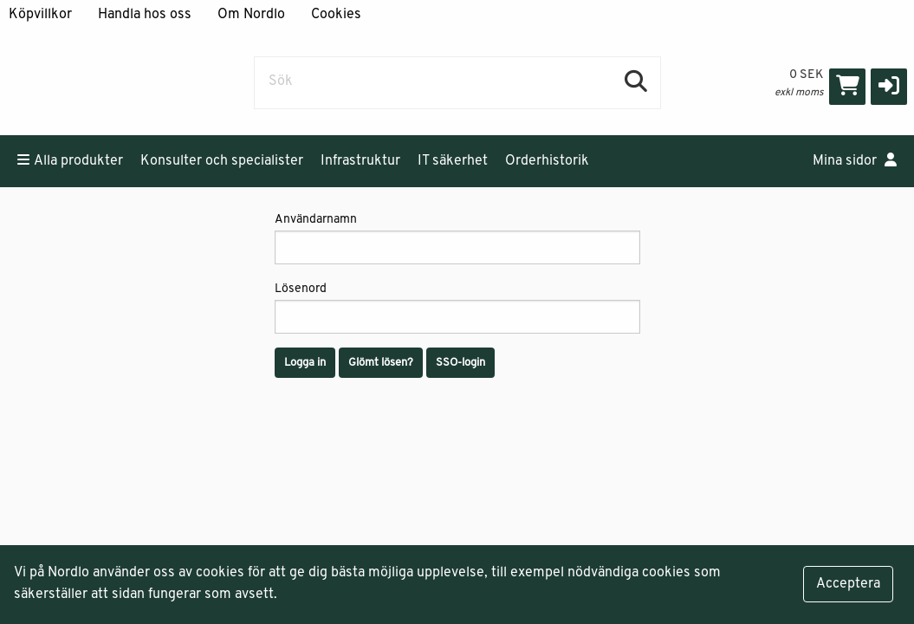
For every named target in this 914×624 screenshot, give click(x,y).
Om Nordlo (251, 15)
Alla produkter (70, 160)
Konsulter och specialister (221, 161)
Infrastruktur (360, 161)
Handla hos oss (144, 15)
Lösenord (457, 308)
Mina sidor (855, 160)
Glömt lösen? (380, 362)
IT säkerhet (453, 161)
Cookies (336, 15)
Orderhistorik (547, 161)
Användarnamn (457, 238)
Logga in (305, 362)
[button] (889, 86)
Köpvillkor (40, 15)
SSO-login (460, 362)
